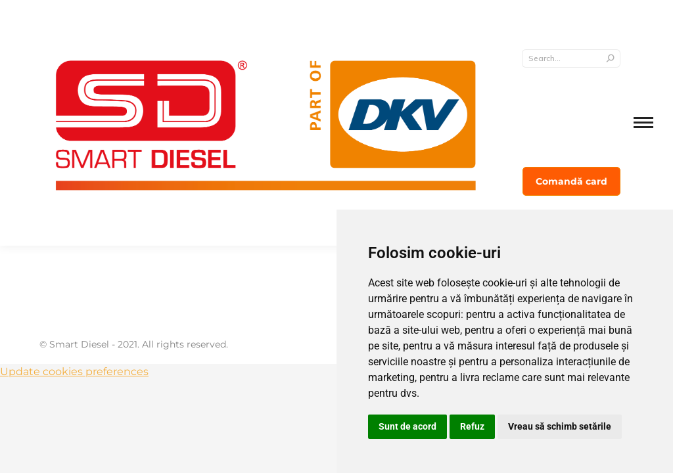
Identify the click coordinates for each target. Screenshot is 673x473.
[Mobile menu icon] (643, 122)
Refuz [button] (472, 426)
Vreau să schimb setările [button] (559, 426)
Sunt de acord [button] (407, 426)
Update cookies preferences (74, 371)
